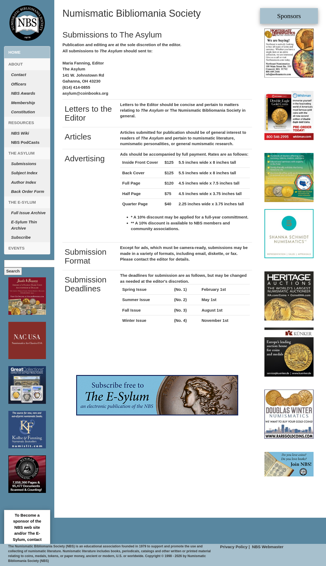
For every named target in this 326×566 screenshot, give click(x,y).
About (15, 64)
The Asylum (21, 153)
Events (16, 248)
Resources (21, 122)
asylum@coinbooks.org (85, 93)
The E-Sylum (22, 202)
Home (14, 52)
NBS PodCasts (25, 142)
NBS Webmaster (267, 546)
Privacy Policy (234, 546)
